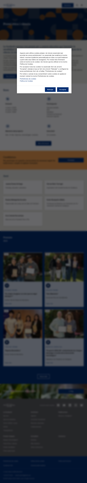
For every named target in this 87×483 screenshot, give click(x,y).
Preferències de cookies (28, 79)
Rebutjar (50, 89)
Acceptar (62, 89)
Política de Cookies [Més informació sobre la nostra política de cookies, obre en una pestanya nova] (26, 81)
